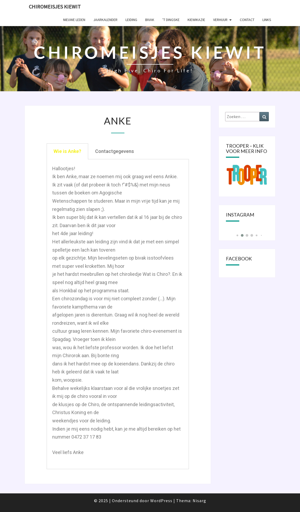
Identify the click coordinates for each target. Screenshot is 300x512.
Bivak (149, 19)
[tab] (67, 151)
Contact (247, 19)
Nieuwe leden (74, 19)
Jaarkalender (105, 19)
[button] (237, 235)
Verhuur (220, 19)
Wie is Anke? (67, 151)
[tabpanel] (118, 314)
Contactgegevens (114, 151)
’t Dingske (171, 19)
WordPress (161, 500)
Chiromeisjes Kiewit (55, 6)
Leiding (131, 19)
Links (266, 19)
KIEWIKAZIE (196, 19)
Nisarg (199, 500)
